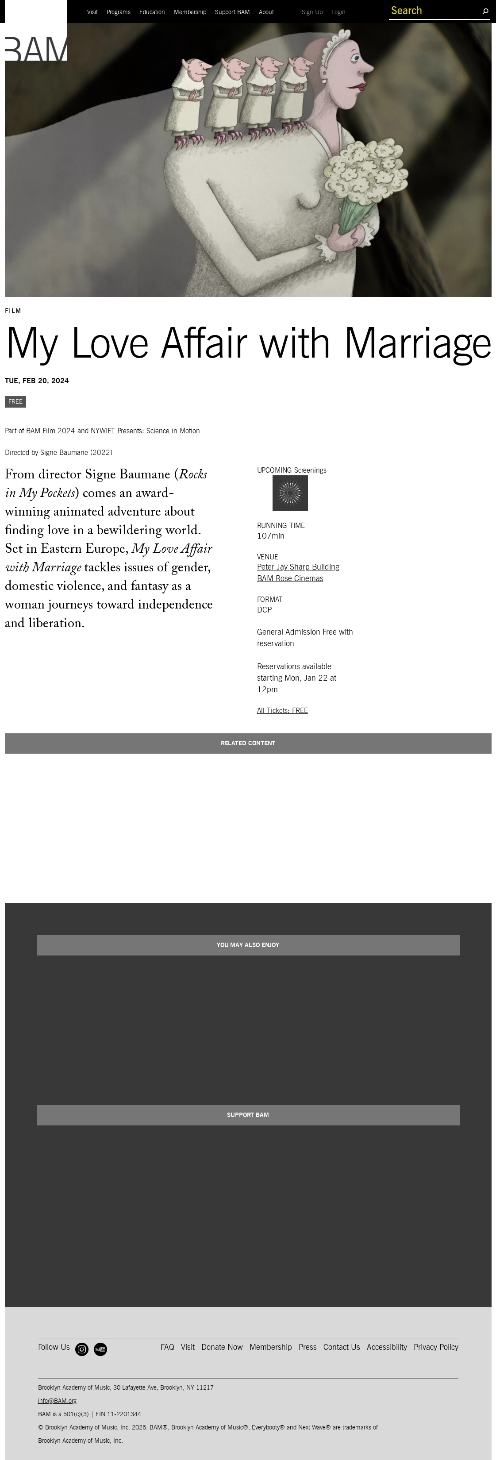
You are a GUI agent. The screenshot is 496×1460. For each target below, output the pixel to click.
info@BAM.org (57, 1401)
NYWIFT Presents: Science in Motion (145, 431)
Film (13, 311)
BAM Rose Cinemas (290, 579)
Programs (119, 12)
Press (308, 1348)
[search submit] (485, 11)
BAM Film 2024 (50, 431)
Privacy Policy (436, 1348)
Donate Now (222, 1348)
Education (152, 12)
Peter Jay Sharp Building (298, 567)
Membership (190, 12)
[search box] (435, 11)
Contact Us (341, 1348)
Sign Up (314, 12)
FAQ (167, 1348)
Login (340, 12)
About (266, 12)
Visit (92, 12)
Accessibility (387, 1348)
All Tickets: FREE (282, 710)
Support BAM (232, 12)
